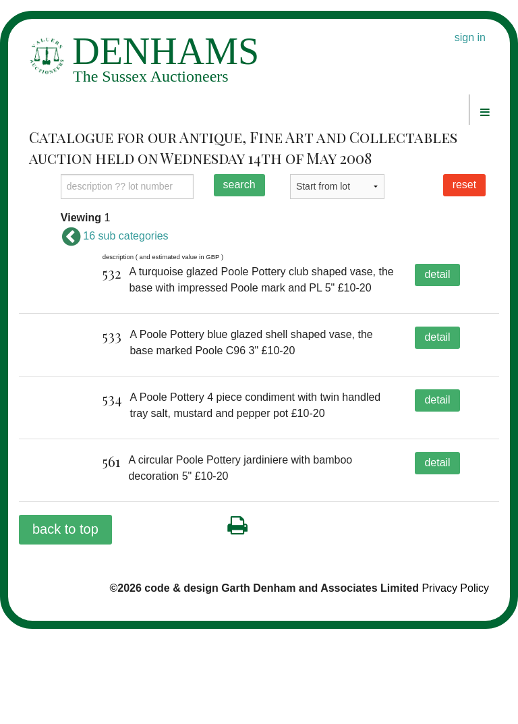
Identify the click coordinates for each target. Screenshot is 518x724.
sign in (470, 37)
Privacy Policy (455, 682)
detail (437, 274)
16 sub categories (115, 236)
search (239, 184)
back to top (65, 623)
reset (465, 184)
